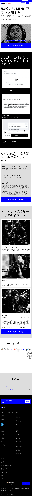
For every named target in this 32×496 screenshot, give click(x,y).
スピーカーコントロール (4, 416)
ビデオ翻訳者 (3, 458)
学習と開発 (2, 431)
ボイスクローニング (3, 415)
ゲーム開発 (2, 444)
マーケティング (3, 435)
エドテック (17, 431)
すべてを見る (3, 478)
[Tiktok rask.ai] (8, 490)
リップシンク (3, 476)
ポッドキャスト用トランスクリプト (6, 465)
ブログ (17, 420)
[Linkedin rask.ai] (3, 490)
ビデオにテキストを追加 (4, 472)
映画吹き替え (17, 442)
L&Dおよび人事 (18, 438)
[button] (16, 3)
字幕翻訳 (2, 475)
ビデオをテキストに (3, 461)
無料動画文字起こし (18, 450)
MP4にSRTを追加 (3, 471)
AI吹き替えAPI (18, 417)
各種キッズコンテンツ (4, 442)
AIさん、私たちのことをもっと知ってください (7, 488)
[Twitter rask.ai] (1, 490)
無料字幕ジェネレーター (19, 446)
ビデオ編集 (2, 434)
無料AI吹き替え (18, 447)
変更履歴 (17, 424)
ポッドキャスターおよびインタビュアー (21, 435)
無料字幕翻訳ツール (18, 449)
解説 (1, 441)
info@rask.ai (27, 488)
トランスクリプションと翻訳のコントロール (7, 412)
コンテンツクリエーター (19, 434)
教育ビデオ (2, 437)
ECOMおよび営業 (18, 441)
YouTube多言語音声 (3, 438)
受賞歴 (17, 412)
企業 (16, 437)
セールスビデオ (3, 445)
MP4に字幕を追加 (3, 469)
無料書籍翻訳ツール (18, 453)
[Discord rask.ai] (5, 490)
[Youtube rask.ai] (10, 490)
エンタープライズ (18, 421)
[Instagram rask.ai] (7, 490)
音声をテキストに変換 (4, 468)
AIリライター (2, 419)
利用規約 (22, 488)
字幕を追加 (2, 462)
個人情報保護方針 (17, 488)
